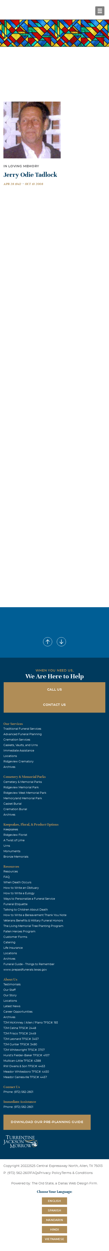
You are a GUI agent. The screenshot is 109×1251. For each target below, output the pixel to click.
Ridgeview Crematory (18, 761)
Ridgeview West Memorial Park (24, 793)
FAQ (6, 877)
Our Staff (9, 990)
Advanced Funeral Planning (22, 734)
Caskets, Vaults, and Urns (20, 745)
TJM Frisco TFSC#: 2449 (19, 1033)
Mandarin (54, 1220)
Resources (10, 871)
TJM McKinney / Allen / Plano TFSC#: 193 (30, 1022)
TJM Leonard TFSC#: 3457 (21, 1039)
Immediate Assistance (18, 750)
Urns (6, 845)
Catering (9, 942)
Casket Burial (12, 803)
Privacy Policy (50, 1173)
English (54, 1201)
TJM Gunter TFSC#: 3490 (20, 1044)
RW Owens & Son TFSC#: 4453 (24, 1066)
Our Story (10, 995)
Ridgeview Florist (15, 835)
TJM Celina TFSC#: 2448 (19, 1028)
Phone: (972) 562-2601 (18, 1092)
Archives (9, 767)
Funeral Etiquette (15, 904)
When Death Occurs (17, 882)
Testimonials (12, 984)
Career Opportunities (18, 1011)
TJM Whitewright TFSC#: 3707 (24, 1050)
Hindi (54, 1229)
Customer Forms (15, 937)
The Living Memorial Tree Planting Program (33, 926)
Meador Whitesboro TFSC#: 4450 (26, 1071)
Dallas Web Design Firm (77, 1183)
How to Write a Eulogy (19, 893)
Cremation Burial (15, 809)
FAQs (34, 1173)
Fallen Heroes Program (19, 931)
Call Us (54, 689)
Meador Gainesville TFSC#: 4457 (25, 1077)
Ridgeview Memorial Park (21, 787)
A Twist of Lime (14, 840)
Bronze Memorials (15, 856)
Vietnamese (54, 1239)
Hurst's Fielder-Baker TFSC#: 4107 (26, 1055)
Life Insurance (13, 947)
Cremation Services (16, 739)
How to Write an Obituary (21, 887)
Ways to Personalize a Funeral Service (29, 898)
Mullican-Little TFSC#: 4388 (22, 1060)
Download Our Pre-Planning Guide (47, 1122)
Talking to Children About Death (25, 909)
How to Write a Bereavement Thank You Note (34, 915)
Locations (10, 756)
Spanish (54, 1210)
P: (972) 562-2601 (16, 1173)
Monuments (11, 851)
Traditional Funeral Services (22, 728)
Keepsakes (10, 829)
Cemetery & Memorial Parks (22, 782)
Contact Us (54, 705)
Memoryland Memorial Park (22, 798)
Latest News (11, 1006)
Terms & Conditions (77, 1173)
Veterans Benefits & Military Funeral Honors (33, 920)
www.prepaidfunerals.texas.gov (25, 969)
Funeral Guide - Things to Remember (28, 964)
